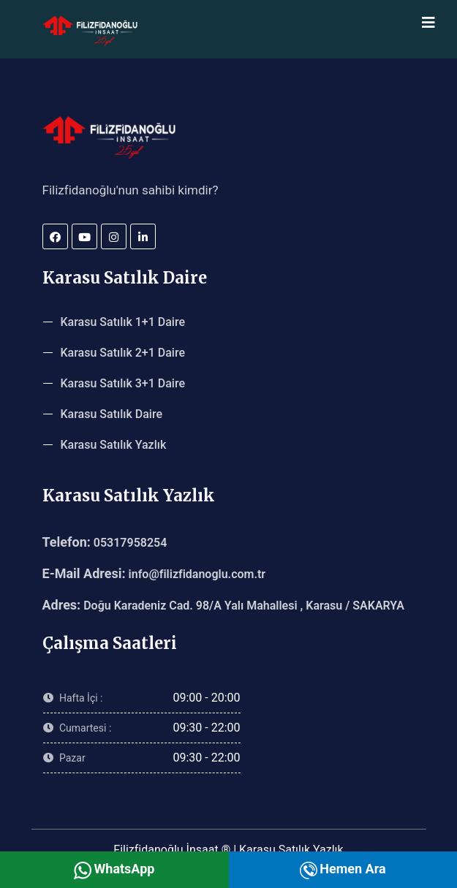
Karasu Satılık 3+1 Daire (123, 383)
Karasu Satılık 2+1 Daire (123, 353)
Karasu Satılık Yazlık (114, 445)
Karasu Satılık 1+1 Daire (123, 322)
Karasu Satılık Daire (111, 414)
